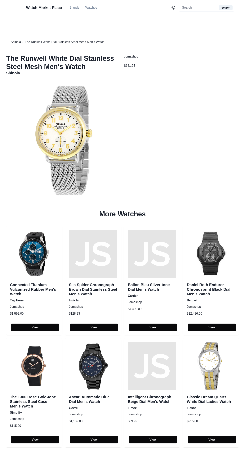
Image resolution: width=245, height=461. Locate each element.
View (35, 327)
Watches (91, 7)
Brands (74, 7)
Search (225, 7)
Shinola (16, 42)
